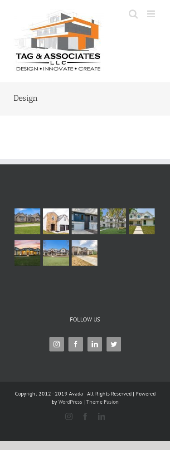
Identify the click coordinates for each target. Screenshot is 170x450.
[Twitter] (114, 344)
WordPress (70, 401)
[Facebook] (75, 344)
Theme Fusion (102, 401)
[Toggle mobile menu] (151, 14)
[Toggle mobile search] (133, 14)
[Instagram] (56, 344)
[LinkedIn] (94, 344)
